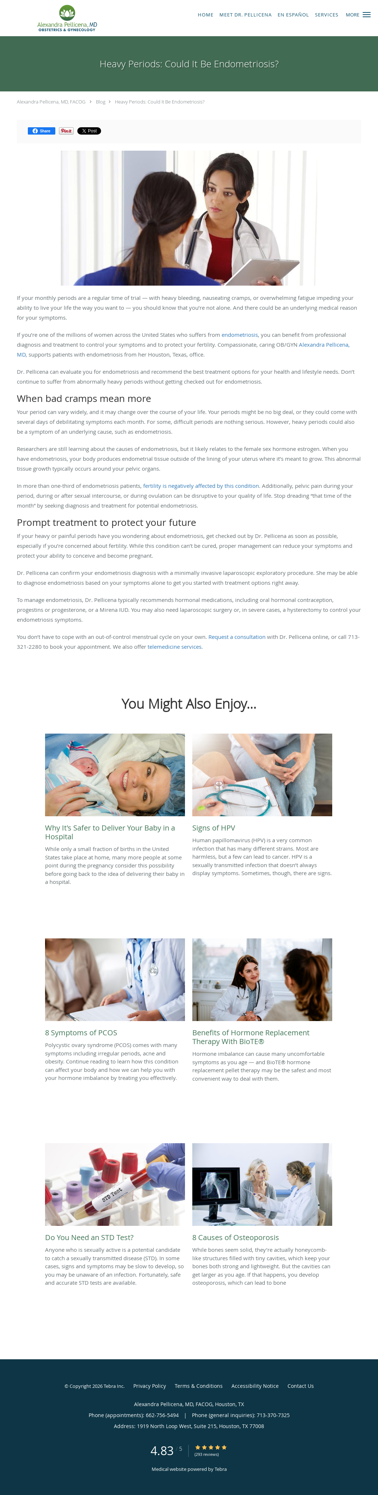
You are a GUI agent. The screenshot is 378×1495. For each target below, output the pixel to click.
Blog (100, 101)
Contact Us (301, 1385)
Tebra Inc (113, 1386)
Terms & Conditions (199, 1385)
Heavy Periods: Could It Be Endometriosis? (159, 101)
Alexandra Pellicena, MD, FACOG (51, 101)
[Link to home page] (65, 18)
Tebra (221, 1469)
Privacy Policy (149, 1385)
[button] (367, 14)
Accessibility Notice (255, 1385)
